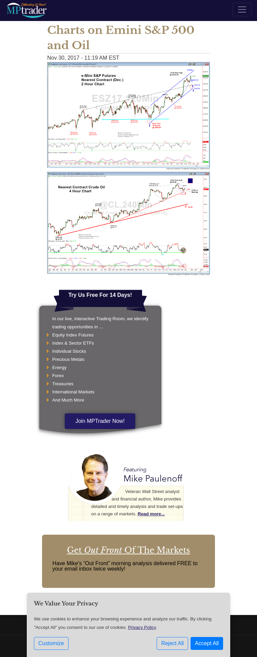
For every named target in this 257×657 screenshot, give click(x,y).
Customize (51, 643)
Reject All (172, 643)
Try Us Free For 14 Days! (100, 295)
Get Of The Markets (128, 550)
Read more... (151, 513)
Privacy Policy (142, 627)
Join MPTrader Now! (99, 421)
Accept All (207, 643)
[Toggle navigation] (242, 9)
